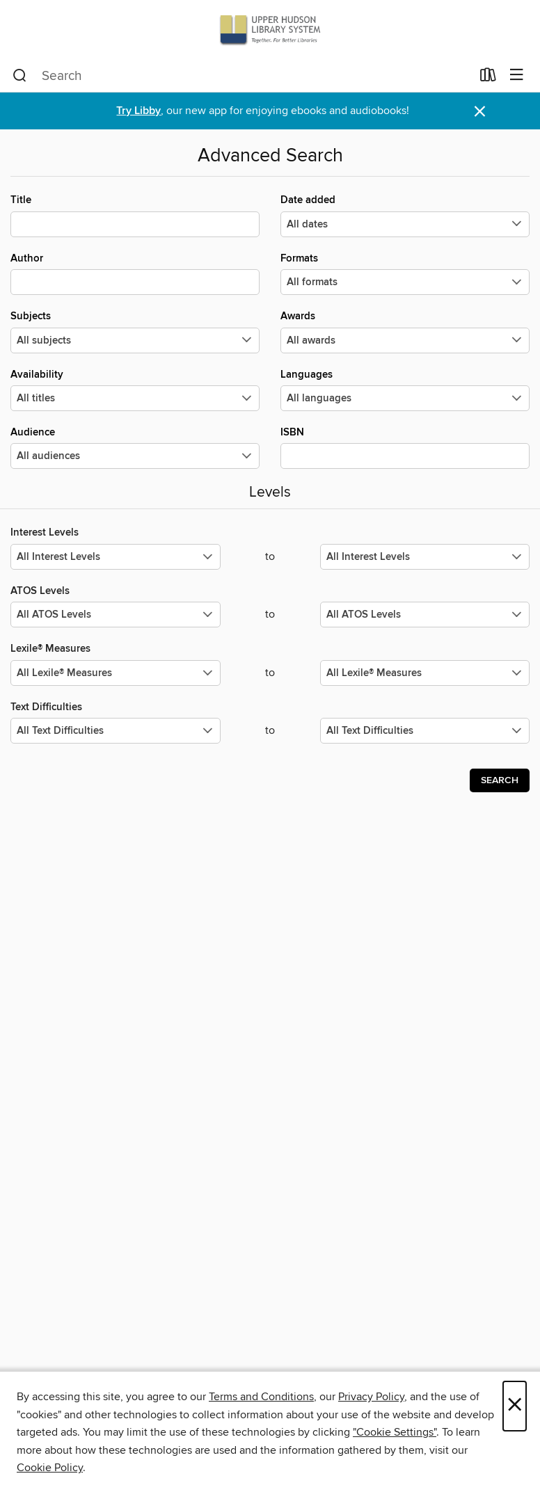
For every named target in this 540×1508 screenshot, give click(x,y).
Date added (405, 214)
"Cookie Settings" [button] (394, 1432)
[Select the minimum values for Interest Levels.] (115, 557)
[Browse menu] (517, 75)
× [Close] (514, 1406)
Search (499, 780)
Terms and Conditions (261, 1397)
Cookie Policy (50, 1468)
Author (135, 273)
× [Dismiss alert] (479, 111)
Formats (405, 273)
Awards (405, 331)
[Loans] (488, 78)
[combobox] (241, 76)
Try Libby (138, 111)
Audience (135, 447)
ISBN (405, 447)
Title (135, 214)
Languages (405, 389)
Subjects (135, 331)
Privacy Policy (371, 1397)
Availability (135, 389)
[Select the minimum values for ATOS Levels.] (115, 614)
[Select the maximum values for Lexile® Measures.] (425, 673)
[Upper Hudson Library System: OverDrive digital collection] (270, 29)
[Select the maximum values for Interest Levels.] (425, 557)
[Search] (19, 76)
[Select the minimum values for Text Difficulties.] (115, 731)
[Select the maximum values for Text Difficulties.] (425, 731)
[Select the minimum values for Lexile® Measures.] (115, 673)
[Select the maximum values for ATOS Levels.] (425, 614)
